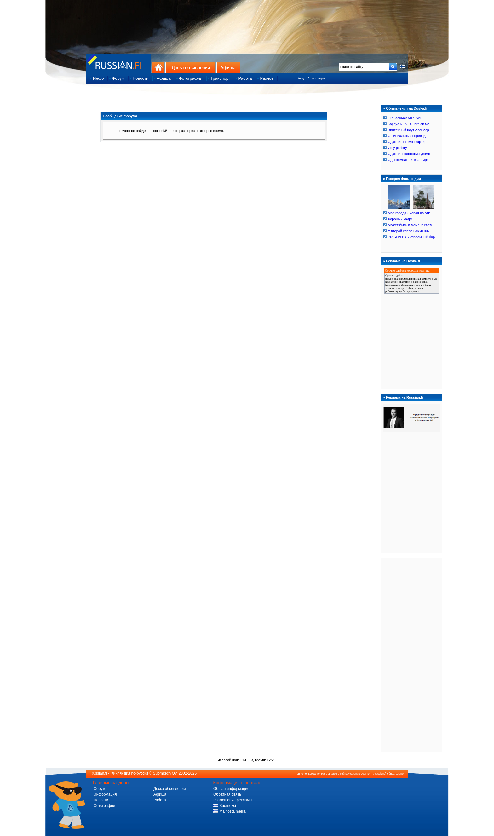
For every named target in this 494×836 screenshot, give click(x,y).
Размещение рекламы (232, 800)
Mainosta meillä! (230, 811)
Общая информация (231, 789)
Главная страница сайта (118, 63)
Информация (105, 794)
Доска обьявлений (169, 789)
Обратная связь (227, 794)
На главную (158, 67)
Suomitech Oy (164, 773)
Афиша (228, 67)
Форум (99, 789)
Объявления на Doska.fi (406, 108)
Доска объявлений (190, 67)
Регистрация (316, 78)
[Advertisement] (411, 654)
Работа (159, 800)
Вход (300, 78)
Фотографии (104, 806)
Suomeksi (224, 806)
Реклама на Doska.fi (403, 261)
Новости (101, 800)
